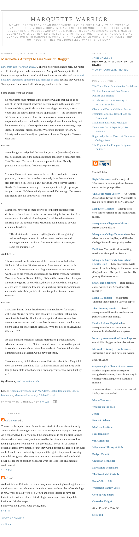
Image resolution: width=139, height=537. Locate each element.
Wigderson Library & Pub (107, 447)
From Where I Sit (102, 481)
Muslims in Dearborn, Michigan (109, 122)
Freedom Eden (100, 433)
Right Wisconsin (101, 179)
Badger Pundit (100, 454)
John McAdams (40, 390)
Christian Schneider (104, 460)
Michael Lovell (47, 395)
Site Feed (97, 514)
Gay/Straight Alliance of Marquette (112, 366)
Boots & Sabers (101, 420)
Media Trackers (101, 400)
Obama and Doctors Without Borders (112, 109)
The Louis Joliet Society (106, 193)
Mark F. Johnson (102, 297)
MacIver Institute (102, 427)
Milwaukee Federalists (105, 467)
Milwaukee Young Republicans (110, 348)
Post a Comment (13, 518)
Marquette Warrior (69, 19)
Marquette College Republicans (110, 223)
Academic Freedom (20, 390)
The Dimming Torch (104, 308)
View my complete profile (110, 70)
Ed (6, 478)
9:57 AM (44, 402)
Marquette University (26, 395)
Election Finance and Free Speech (110, 91)
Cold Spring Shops (103, 494)
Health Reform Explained (107, 323)
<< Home (6, 524)
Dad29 (96, 249)
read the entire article (28, 381)
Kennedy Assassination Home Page (112, 338)
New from (19, 66)
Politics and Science (103, 95)
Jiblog (95, 413)
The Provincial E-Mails (105, 474)
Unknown (10, 420)
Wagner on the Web (103, 406)
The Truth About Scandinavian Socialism (114, 86)
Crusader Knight (102, 501)
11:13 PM (6, 470)
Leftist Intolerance (60, 390)
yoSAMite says (100, 440)
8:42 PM (6, 511)
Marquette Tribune (103, 208)
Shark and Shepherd (104, 282)
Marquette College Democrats (109, 234)
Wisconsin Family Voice (106, 487)
